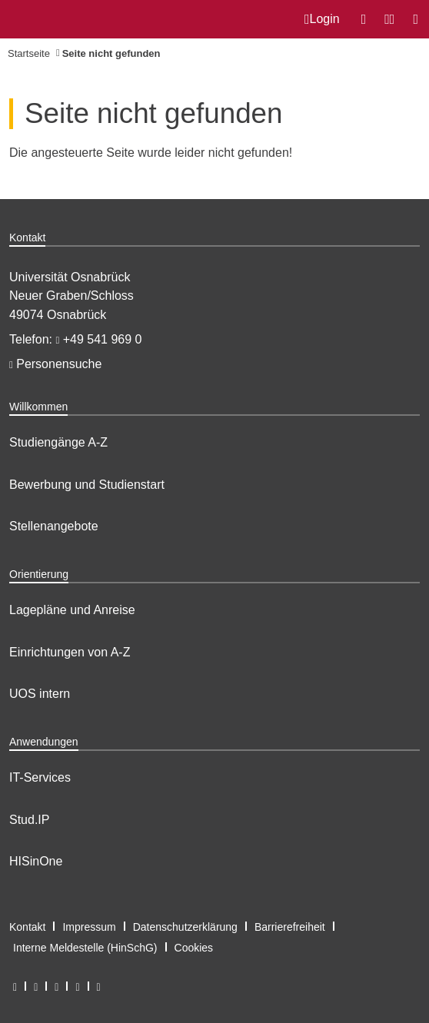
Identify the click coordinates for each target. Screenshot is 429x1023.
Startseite (29, 53)
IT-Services (40, 777)
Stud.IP (29, 819)
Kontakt (27, 927)
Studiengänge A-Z (58, 442)
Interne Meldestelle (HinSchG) (85, 948)
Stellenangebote (53, 526)
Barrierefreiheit (289, 927)
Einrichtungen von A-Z (69, 652)
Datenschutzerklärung (185, 927)
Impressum (88, 927)
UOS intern (39, 693)
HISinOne (35, 861)
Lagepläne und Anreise (72, 609)
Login (322, 19)
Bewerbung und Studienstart (87, 484)
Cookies (194, 948)
